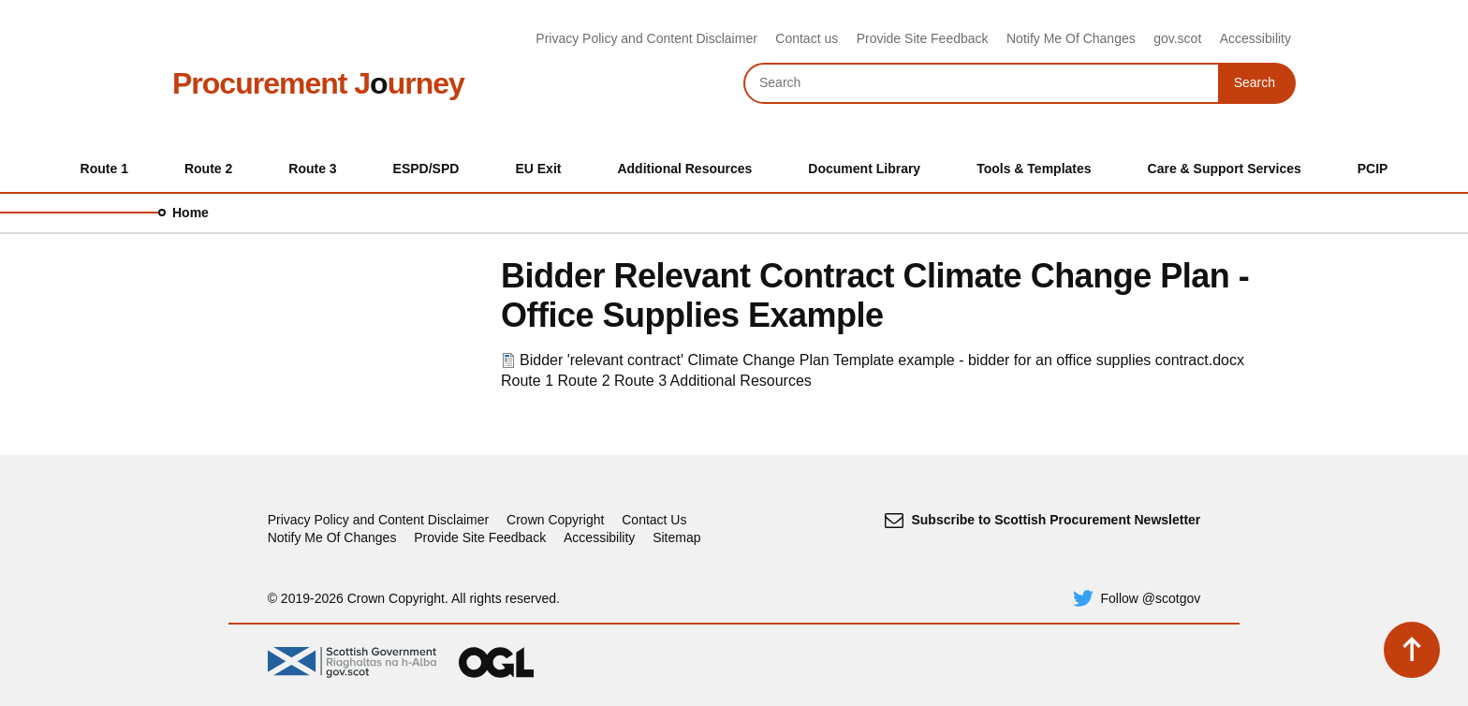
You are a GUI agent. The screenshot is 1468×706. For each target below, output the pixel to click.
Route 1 (527, 381)
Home (190, 212)
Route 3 (640, 381)
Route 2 (584, 381)
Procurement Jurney (318, 83)
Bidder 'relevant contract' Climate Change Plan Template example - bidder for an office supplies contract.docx (882, 360)
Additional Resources (741, 381)
